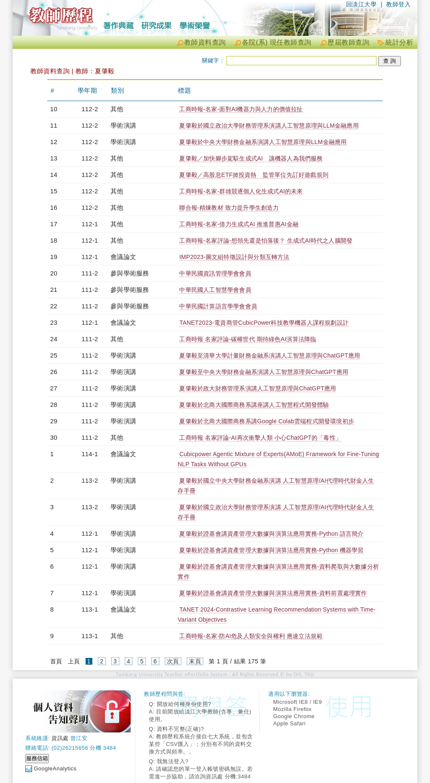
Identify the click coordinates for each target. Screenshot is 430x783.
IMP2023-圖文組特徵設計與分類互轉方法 (234, 257)
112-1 (89, 223)
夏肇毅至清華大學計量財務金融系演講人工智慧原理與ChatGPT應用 (269, 355)
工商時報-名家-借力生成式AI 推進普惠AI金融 (238, 224)
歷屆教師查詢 (348, 42)
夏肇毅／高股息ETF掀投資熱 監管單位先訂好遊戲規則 (253, 174)
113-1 (89, 609)
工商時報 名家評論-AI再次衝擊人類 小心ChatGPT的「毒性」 (260, 437)
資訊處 (60, 738)
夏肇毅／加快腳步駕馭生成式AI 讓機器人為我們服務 (250, 158)
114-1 (89, 453)
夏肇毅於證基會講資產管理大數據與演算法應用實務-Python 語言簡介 (271, 533)
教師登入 (398, 4)
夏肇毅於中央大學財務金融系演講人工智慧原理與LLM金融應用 (263, 142)
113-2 (89, 480)
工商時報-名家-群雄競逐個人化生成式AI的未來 (241, 191)
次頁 (173, 661)
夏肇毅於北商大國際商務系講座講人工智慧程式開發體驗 (254, 404)
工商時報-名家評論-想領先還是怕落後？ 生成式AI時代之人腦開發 (265, 240)
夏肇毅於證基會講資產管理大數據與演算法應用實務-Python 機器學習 (271, 550)
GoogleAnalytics (55, 768)
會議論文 (123, 256)
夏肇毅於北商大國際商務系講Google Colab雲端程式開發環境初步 (266, 421)
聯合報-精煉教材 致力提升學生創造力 (229, 207)
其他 (116, 108)
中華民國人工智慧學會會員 (215, 289)
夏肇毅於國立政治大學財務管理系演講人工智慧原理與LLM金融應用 (268, 125)
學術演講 (123, 125)
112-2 (89, 108)
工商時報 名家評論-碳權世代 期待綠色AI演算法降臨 (247, 339)
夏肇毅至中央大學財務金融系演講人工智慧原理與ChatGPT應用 (263, 372)
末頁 (195, 661)
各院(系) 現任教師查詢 (277, 42)
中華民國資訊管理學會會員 (215, 273)
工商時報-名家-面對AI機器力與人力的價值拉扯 (241, 109)
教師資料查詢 (205, 42)
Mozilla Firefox (292, 709)
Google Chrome (293, 716)
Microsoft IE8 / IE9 (297, 702)
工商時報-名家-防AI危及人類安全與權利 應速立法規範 (250, 636)
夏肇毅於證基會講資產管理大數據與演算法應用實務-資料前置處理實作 (273, 593)
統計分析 (399, 42)
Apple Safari (289, 723)
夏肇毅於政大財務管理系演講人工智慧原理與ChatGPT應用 (257, 388)
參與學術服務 (129, 273)
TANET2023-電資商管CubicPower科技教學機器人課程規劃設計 (264, 322)
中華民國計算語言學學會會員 (218, 306)
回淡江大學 (361, 4)
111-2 (89, 273)
